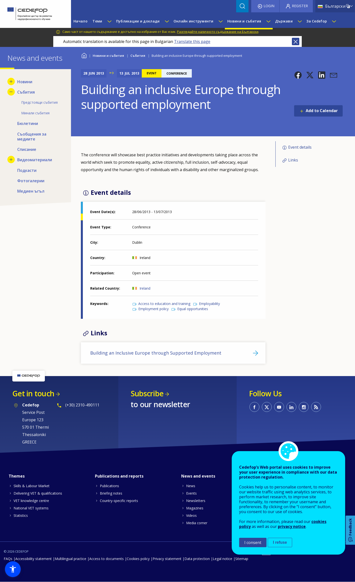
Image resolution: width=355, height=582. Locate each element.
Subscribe (147, 393)
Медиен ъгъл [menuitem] (30, 191)
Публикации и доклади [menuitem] (138, 21)
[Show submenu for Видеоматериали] (11, 159)
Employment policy (153, 308)
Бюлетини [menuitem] (27, 123)
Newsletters (195, 500)
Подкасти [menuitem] (26, 170)
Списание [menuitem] (26, 149)
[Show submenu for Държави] (299, 21)
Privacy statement (167, 558)
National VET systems (31, 508)
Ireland (145, 288)
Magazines (194, 508)
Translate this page (192, 41)
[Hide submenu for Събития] (11, 92)
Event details (300, 147)
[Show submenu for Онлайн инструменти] (220, 21)
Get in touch (33, 393)
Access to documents (106, 558)
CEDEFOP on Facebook (254, 407)
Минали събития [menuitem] (35, 113)
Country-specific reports (119, 500)
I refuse (280, 542)
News (190, 485)
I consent (252, 542)
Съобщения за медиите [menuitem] (31, 136)
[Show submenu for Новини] (11, 81)
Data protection (197, 558)
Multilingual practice (70, 558)
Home (84, 55)
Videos (191, 515)
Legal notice (222, 558)
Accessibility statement (33, 558)
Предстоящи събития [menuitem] (39, 102)
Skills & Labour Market (32, 485)
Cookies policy (138, 558)
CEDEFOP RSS (316, 407)
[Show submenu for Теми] (109, 21)
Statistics (21, 515)
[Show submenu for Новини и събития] (268, 21)
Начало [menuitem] (80, 21)
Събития (137, 55)
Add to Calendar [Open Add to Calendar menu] (322, 110)
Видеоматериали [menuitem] (34, 159)
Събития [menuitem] (26, 92)
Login (269, 5)
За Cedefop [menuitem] (316, 21)
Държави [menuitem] (284, 21)
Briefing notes (111, 493)
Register (300, 5)
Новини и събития (108, 55)
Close (295, 41)
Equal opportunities (192, 308)
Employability (209, 303)
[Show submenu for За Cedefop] (333, 21)
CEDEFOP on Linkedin (291, 407)
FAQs (8, 558)
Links (293, 160)
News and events (198, 476)
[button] (298, 75)
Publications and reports (119, 476)
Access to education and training (164, 303)
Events (191, 493)
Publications (109, 485)
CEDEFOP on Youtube (279, 407)
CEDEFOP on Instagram (304, 407)
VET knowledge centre (31, 500)
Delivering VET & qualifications (38, 493)
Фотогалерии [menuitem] (30, 180)
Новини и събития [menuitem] (244, 21)
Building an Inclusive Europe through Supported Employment (155, 353)
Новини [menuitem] (24, 81)
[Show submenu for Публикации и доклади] (166, 21)
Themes (17, 476)
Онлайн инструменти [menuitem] (193, 21)
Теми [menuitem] (97, 21)
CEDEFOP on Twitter (267, 407)
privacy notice (292, 526)
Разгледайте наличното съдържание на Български (217, 31)
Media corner (196, 523)
